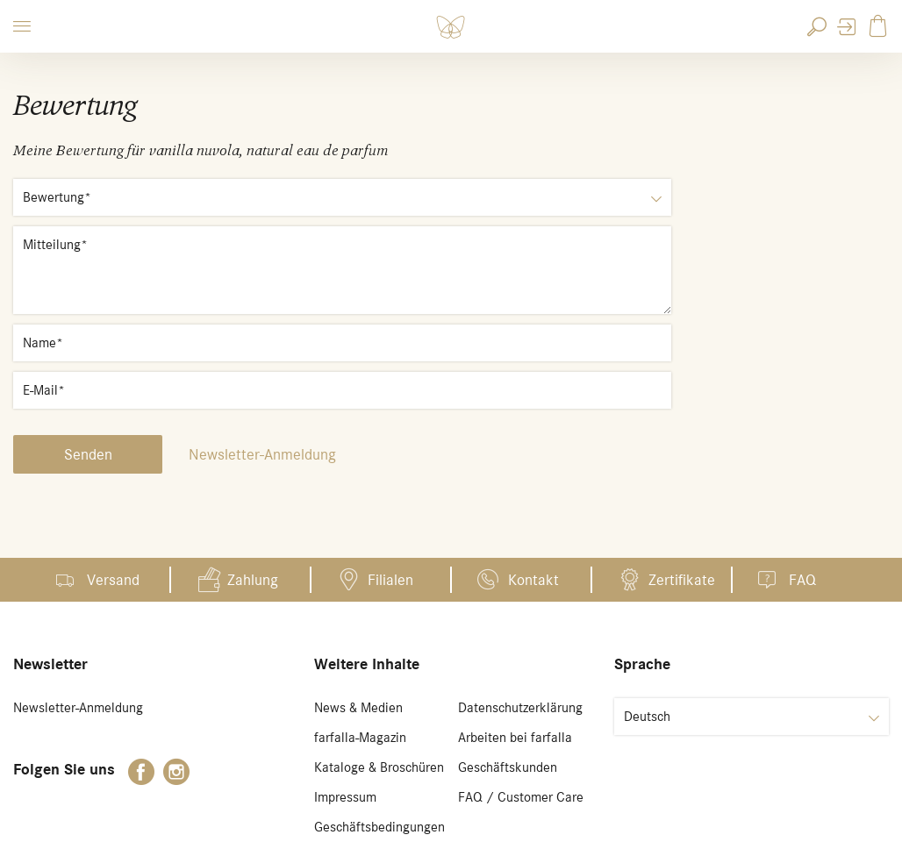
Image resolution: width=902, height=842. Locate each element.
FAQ (802, 580)
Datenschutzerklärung (520, 708)
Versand (113, 580)
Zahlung (252, 580)
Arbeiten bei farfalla (515, 738)
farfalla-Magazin (360, 738)
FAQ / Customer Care (520, 797)
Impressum (345, 797)
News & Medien (358, 708)
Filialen (390, 580)
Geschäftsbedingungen (379, 827)
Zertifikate (681, 580)
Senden (88, 454)
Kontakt (533, 580)
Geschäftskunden (507, 767)
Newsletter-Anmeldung (262, 454)
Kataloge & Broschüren (379, 767)
